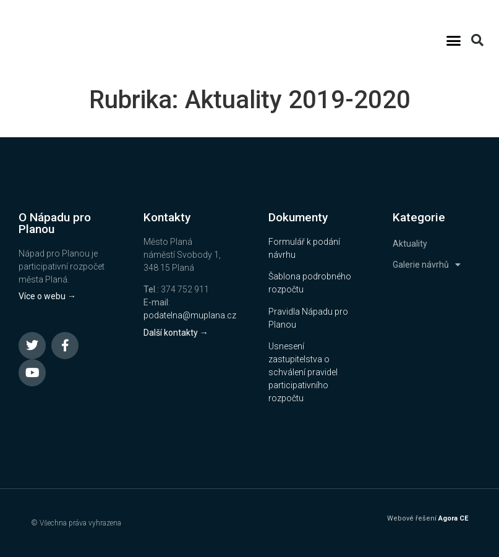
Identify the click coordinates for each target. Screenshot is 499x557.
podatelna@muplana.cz (189, 315)
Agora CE (453, 518)
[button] (454, 40)
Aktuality (410, 244)
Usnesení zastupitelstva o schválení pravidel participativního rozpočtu (303, 372)
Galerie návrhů (427, 264)
